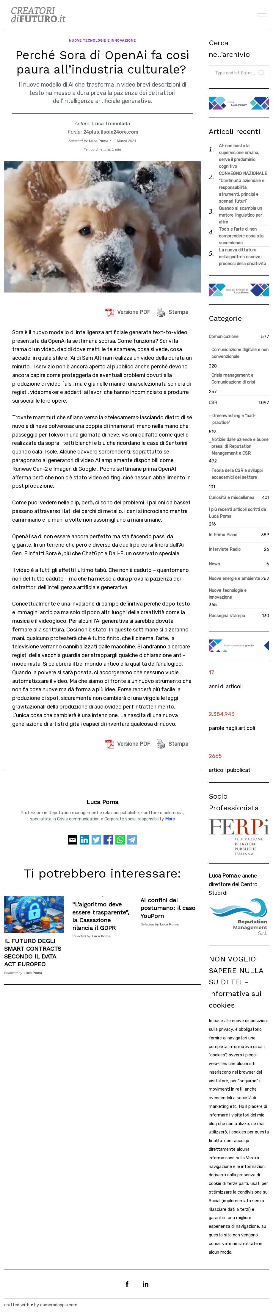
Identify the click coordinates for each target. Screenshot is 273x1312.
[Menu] (262, 14)
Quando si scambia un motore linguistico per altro (240, 215)
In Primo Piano (223, 534)
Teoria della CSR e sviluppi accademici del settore (237, 474)
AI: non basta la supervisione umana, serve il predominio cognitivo (239, 156)
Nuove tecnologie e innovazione (102, 40)
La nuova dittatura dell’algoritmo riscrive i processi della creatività (242, 257)
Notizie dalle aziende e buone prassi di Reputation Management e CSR (240, 446)
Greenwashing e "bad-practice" (234, 419)
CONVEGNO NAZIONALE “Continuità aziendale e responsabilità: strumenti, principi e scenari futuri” (243, 187)
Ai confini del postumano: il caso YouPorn (168, 907)
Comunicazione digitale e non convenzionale (240, 353)
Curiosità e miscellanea (231, 497)
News (214, 564)
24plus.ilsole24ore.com (111, 131)
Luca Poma (98, 139)
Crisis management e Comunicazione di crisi (233, 379)
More (170, 818)
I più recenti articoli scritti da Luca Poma (237, 513)
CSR (213, 402)
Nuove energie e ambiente (234, 578)
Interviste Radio (225, 549)
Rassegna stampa (227, 615)
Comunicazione (224, 336)
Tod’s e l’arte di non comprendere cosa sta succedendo (241, 236)
